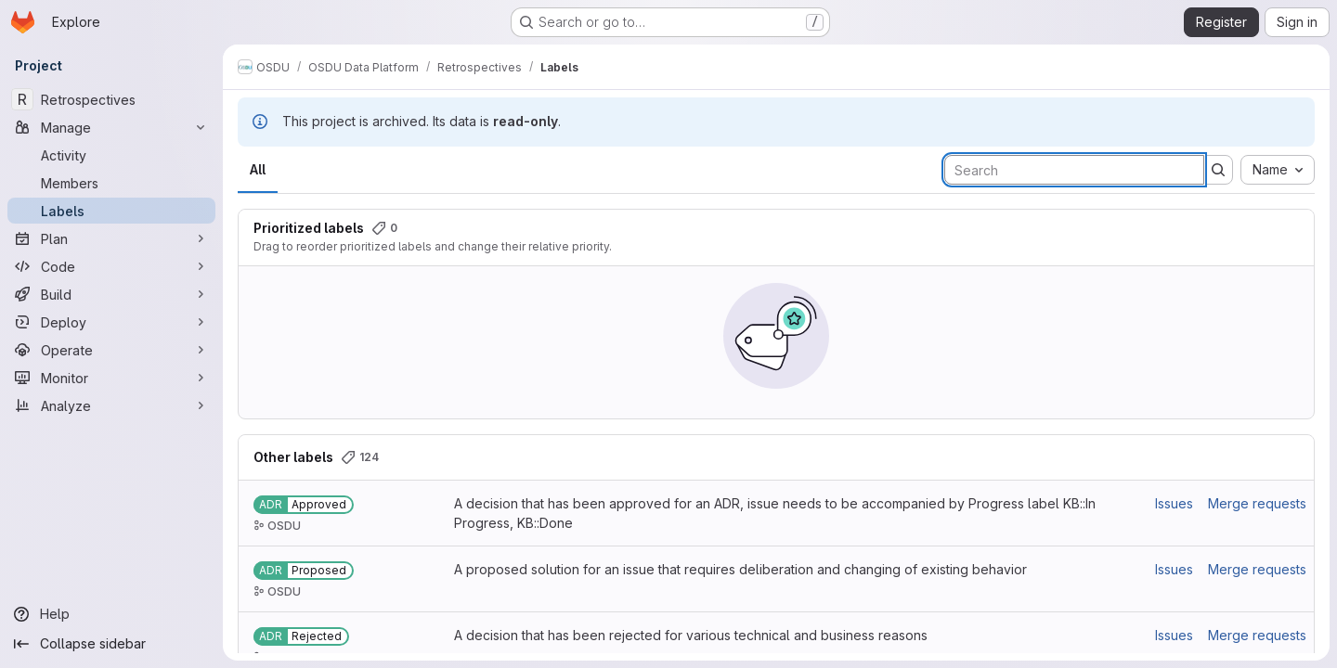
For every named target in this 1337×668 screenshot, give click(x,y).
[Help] (111, 614)
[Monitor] (111, 378)
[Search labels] (1074, 170)
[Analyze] (111, 405)
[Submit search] (1218, 170)
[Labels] (111, 211)
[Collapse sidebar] (111, 644)
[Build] (111, 294)
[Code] (111, 266)
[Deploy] (111, 322)
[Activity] (111, 155)
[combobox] (1277, 170)
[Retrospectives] (111, 99)
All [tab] (258, 169)
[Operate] (111, 350)
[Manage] (111, 127)
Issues (1174, 503)
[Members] (111, 183)
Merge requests (1257, 503)
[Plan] (111, 238)
